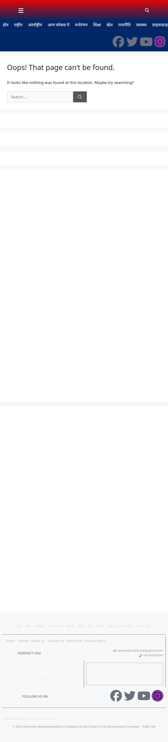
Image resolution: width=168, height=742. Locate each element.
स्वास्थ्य (141, 24)
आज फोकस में (58, 24)
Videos (23, 641)
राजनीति (124, 24)
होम (5, 24)
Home (10, 641)
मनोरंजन (81, 24)
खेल (110, 24)
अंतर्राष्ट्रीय (35, 24)
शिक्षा (97, 24)
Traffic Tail (148, 726)
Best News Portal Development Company (111, 726)
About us (38, 641)
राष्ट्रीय (18, 24)
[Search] (80, 97)
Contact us (56, 641)
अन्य (149, 626)
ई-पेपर (139, 626)
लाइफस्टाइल (125, 626)
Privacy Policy (95, 641)
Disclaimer (74, 641)
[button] (147, 10)
